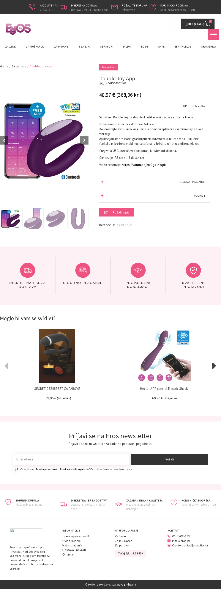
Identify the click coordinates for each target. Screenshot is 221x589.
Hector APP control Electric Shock (165, 389)
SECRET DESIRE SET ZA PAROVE (57, 389)
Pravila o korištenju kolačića (76, 469)
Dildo (127, 46)
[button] (154, 106)
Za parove (61, 46)
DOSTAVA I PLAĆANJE (192, 181)
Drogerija (208, 46)
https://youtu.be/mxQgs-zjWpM (144, 165)
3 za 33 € (84, 46)
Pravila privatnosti (47, 469)
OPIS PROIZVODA (194, 106)
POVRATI (199, 195)
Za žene (10, 46)
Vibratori (106, 46)
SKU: (102, 83)
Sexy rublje (183, 46)
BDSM (144, 46)
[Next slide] (84, 140)
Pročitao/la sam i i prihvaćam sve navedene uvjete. (75, 469)
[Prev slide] (4, 140)
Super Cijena (10, 77)
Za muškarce (35, 46)
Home (4, 66)
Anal (161, 46)
